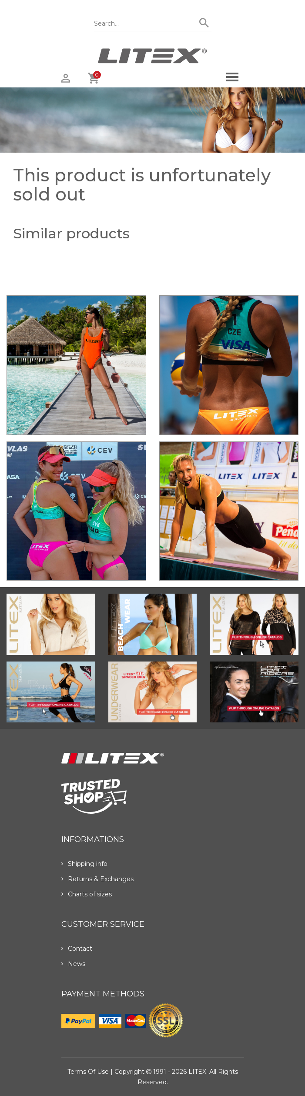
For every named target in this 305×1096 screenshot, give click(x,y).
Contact (76, 948)
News (73, 964)
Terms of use (88, 1072)
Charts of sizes (86, 894)
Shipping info (84, 864)
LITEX (197, 1072)
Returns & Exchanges (97, 879)
